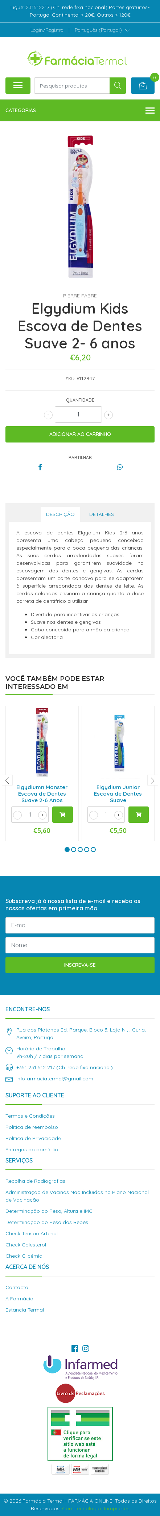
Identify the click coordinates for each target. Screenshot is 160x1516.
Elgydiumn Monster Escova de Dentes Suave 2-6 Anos (41, 794)
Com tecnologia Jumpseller (95, 1508)
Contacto (16, 1287)
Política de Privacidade (33, 1138)
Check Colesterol (25, 1244)
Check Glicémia (23, 1256)
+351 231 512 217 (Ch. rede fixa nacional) (64, 1067)
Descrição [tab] (60, 514)
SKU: (70, 378)
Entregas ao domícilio (31, 1149)
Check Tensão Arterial (31, 1233)
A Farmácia (19, 1298)
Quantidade (80, 400)
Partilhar (80, 457)
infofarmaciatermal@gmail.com (54, 1078)
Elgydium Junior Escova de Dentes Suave (118, 794)
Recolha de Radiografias (35, 1181)
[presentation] (7, 780)
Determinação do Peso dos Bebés (46, 1222)
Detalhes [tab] (101, 514)
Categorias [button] (80, 111)
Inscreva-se (80, 965)
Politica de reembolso (31, 1127)
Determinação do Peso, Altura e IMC (49, 1211)
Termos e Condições (30, 1116)
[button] (102, 30)
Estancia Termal (24, 1310)
